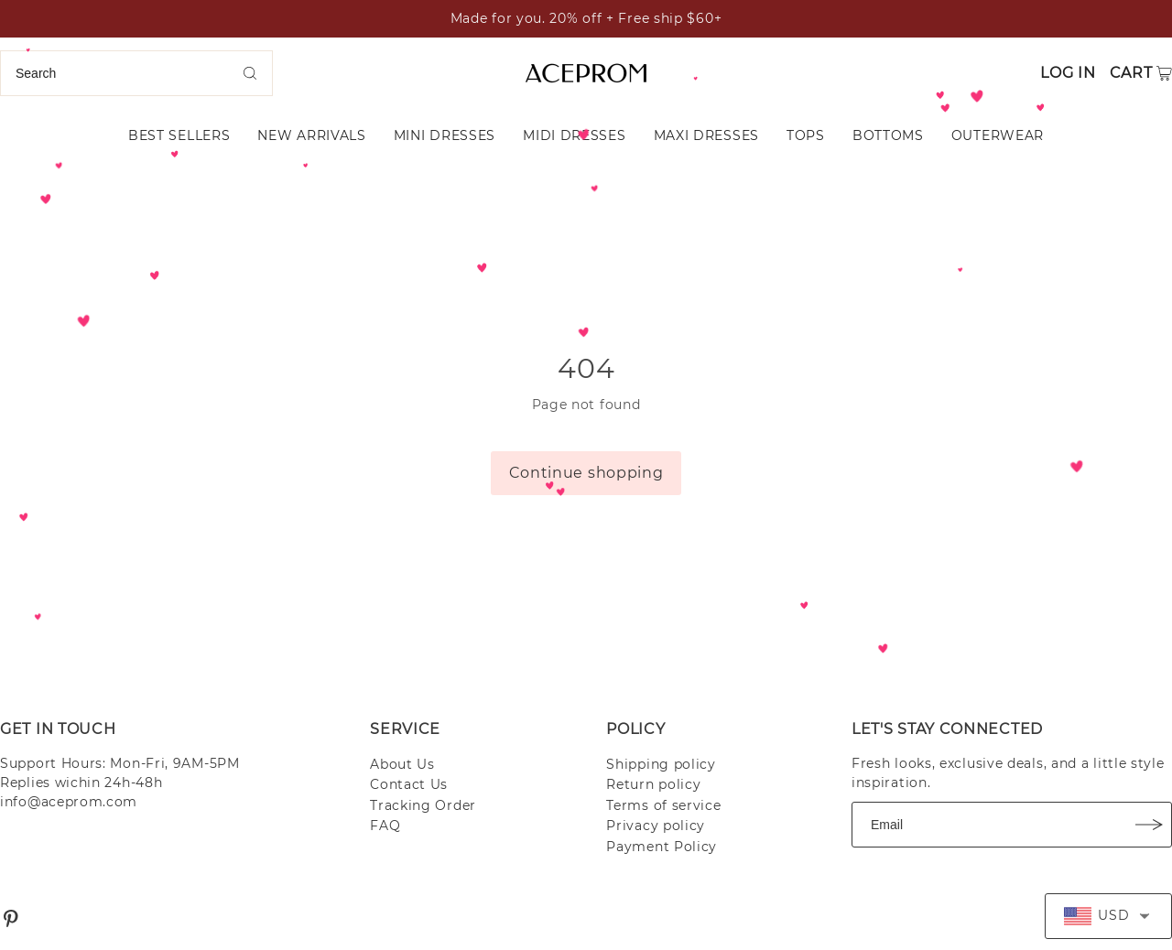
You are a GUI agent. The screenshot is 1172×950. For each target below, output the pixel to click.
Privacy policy (655, 825)
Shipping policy (661, 764)
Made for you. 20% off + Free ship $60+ (586, 18)
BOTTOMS (888, 135)
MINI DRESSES (444, 135)
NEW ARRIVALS (311, 135)
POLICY (635, 729)
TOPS (806, 135)
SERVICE (405, 729)
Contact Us (409, 784)
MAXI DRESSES (706, 135)
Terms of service (663, 805)
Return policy (653, 784)
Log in (1067, 72)
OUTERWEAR (997, 135)
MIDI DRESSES (574, 135)
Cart (1131, 72)
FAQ (385, 825)
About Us (402, 764)
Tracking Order (423, 805)
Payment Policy (661, 846)
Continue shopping (586, 472)
